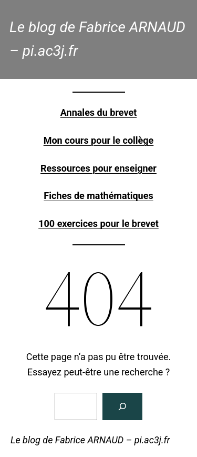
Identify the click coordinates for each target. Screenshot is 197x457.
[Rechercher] (122, 406)
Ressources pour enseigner (98, 168)
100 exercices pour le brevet (98, 223)
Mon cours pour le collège (99, 140)
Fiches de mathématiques (98, 195)
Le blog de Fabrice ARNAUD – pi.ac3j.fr (90, 439)
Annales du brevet (98, 112)
